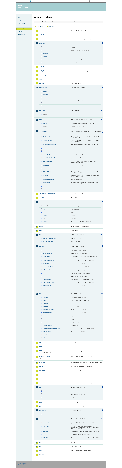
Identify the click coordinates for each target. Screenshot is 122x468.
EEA (24, 1)
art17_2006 (42, 43)
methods (45, 56)
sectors (45, 397)
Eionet (24, 12)
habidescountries (47, 269)
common (41, 83)
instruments (46, 288)
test (40, 442)
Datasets (20, 17)
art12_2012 (42, 35)
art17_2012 (42, 67)
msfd (40, 402)
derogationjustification (48, 266)
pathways (45, 319)
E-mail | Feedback (22, 463)
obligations (45, 103)
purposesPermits (47, 322)
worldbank (42, 454)
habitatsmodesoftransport (49, 282)
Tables (19, 20)
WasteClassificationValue (49, 186)
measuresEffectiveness (48, 309)
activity (45, 123)
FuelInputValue (46, 148)
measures (45, 306)
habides (41, 246)
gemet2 (41, 230)
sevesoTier (45, 431)
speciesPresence (47, 331)
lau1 (40, 375)
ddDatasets (46, 94)
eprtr (40, 119)
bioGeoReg (45, 297)
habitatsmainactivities (48, 276)
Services (20, 31)
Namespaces (21, 34)
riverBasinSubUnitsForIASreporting (51, 328)
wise (40, 450)
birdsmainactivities (47, 253)
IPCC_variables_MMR (48, 241)
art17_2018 (42, 71)
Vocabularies (21, 28)
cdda (40, 79)
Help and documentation (24, 15)
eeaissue (45, 100)
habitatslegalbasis (47, 273)
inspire (41, 366)
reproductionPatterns (48, 325)
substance (45, 437)
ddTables (45, 97)
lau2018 (41, 383)
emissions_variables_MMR (49, 238)
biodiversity (42, 75)
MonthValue (46, 165)
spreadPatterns (46, 334)
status (44, 106)
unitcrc (45, 221)
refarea (45, 215)
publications (42, 410)
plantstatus (45, 394)
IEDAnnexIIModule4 (44, 356)
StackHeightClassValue (48, 179)
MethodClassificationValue (49, 157)
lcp (40, 387)
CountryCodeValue (47, 140)
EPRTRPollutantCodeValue (49, 144)
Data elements (21, 23)
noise (40, 406)
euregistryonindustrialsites (47, 193)
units (44, 337)
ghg (40, 234)
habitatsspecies (47, 285)
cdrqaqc (45, 300)
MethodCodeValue (47, 161)
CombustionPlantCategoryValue (50, 136)
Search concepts (51, 26)
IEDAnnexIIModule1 (44, 347)
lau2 (40, 379)
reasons (45, 59)
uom (40, 446)
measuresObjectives (48, 315)
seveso (41, 419)
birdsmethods (46, 256)
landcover (42, 370)
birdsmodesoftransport (48, 260)
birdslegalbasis (46, 250)
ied (40, 342)
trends (44, 62)
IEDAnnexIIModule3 (44, 351)
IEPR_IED (42, 362)
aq (39, 30)
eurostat (41, 197)
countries (45, 53)
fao (40, 202)
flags (44, 209)
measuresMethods (47, 312)
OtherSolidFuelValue (48, 171)
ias (40, 293)
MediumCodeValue (47, 154)
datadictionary (43, 87)
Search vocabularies (41, 26)
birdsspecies (46, 263)
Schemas (20, 26)
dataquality (42, 110)
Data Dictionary (29, 12)
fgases (41, 226)
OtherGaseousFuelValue (49, 168)
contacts (45, 91)
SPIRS (44, 434)
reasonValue (46, 426)
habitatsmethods (47, 279)
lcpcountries (46, 391)
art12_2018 (42, 39)
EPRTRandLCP (43, 131)
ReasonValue (46, 175)
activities (45, 47)
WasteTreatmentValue (48, 189)
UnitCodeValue (46, 182)
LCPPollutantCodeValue (49, 151)
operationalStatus (47, 422)
